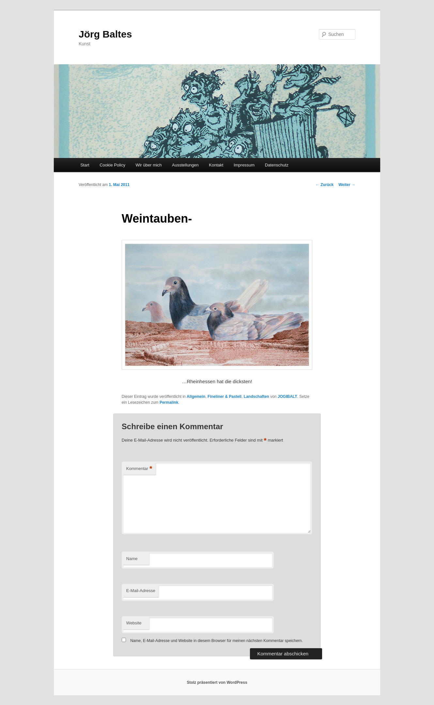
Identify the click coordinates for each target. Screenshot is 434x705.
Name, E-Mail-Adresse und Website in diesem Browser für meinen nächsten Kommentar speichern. (216, 640)
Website (134, 622)
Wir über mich (148, 165)
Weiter (346, 184)
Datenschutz (276, 165)
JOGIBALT (287, 396)
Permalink (169, 402)
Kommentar (139, 469)
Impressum (244, 165)
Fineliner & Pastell (224, 396)
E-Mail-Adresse (140, 590)
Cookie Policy (112, 165)
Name (132, 558)
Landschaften (256, 396)
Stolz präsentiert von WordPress (217, 682)
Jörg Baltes (105, 34)
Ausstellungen (185, 165)
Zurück (324, 184)
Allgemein (196, 396)
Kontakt (216, 165)
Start (84, 165)
